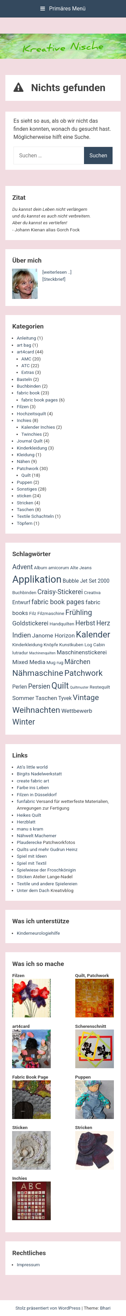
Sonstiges (27, 489)
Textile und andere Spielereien (47, 883)
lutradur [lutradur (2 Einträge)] (20, 652)
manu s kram (30, 828)
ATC (26, 365)
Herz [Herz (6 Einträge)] (103, 623)
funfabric (26, 801)
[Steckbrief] (54, 279)
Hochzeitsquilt (31, 413)
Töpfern (25, 523)
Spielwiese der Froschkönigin (46, 870)
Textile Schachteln (35, 516)
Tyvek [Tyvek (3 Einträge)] (65, 698)
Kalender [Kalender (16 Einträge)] (93, 634)
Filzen (23, 406)
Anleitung (26, 338)
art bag (24, 345)
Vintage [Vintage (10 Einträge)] (86, 697)
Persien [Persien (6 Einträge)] (39, 686)
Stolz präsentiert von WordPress (48, 1308)
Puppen (24, 482)
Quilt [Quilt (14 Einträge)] (60, 686)
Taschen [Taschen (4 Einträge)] (46, 698)
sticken (24, 495)
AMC (27, 358)
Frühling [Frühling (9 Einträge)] (79, 612)
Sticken (24, 876)
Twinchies (32, 434)
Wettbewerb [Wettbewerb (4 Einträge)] (76, 710)
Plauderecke (29, 842)
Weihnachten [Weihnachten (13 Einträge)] (36, 710)
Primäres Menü (62, 8)
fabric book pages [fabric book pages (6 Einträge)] (58, 602)
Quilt (26, 475)
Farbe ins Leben (33, 787)
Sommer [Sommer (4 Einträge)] (23, 698)
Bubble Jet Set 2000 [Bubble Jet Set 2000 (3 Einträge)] (86, 581)
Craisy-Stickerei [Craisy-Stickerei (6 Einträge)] (60, 592)
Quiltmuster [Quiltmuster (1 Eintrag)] (79, 687)
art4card (25, 351)
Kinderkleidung (32, 448)
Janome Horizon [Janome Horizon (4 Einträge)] (53, 635)
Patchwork (27, 468)
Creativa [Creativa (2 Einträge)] (92, 592)
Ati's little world (32, 767)
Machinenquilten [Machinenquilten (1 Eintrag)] (42, 653)
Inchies (24, 420)
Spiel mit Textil (31, 863)
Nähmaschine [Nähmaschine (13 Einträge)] (37, 673)
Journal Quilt (30, 440)
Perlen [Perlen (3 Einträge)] (19, 687)
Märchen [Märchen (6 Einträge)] (77, 662)
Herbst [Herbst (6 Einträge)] (85, 623)
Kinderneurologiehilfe (38, 933)
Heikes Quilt (29, 815)
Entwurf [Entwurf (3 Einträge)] (21, 602)
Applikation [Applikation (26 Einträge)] (36, 579)
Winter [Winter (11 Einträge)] (23, 722)
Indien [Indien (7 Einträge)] (21, 635)
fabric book (28, 392)
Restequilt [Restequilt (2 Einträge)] (100, 687)
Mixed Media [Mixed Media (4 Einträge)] (28, 662)
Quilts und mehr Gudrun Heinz (47, 849)
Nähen (23, 461)
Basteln (24, 379)
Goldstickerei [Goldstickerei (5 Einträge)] (30, 623)
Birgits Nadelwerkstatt (39, 773)
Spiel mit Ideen (32, 856)
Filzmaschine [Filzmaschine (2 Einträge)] (50, 613)
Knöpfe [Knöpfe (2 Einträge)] (51, 644)
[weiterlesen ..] (57, 272)
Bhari (105, 1308)
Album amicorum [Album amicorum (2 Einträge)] (51, 567)
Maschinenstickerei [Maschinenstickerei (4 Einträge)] (82, 652)
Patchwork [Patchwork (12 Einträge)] (83, 673)
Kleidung (26, 454)
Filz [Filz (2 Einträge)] (32, 613)
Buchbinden (29, 386)
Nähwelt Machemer (36, 835)
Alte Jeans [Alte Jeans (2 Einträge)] (81, 567)
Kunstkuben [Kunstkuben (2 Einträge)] (71, 644)
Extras (28, 372)
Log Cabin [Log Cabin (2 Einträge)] (94, 644)
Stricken (25, 502)
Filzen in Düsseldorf (37, 794)
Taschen (25, 509)
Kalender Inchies (38, 427)
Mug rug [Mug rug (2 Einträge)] (54, 662)
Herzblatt (26, 821)
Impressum (28, 1264)
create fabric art (33, 780)
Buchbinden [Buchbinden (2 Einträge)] (24, 592)
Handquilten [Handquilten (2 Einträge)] (62, 623)
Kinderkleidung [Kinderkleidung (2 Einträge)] (27, 644)
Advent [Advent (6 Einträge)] (22, 567)
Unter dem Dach (33, 890)
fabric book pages (40, 399)
